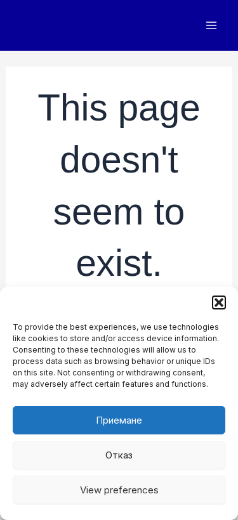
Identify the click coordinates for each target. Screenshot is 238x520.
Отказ (119, 455)
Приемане (119, 420)
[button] (219, 302)
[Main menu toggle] (211, 25)
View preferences (119, 490)
